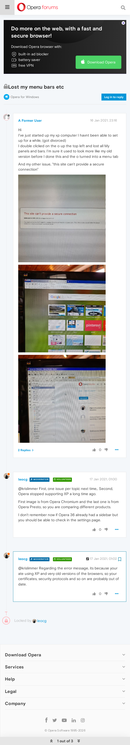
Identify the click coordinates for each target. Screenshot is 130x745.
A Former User (30, 105)
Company (15, 688)
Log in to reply (114, 82)
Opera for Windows (25, 82)
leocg (22, 464)
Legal (11, 676)
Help (10, 663)
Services (14, 651)
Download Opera (101, 47)
